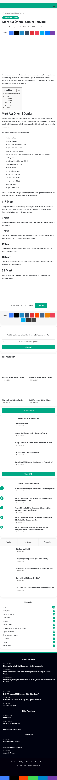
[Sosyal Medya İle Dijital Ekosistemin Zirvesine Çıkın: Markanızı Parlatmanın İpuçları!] (8, 511)
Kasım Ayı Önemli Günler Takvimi (40, 377)
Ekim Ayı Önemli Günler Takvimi (12, 400)
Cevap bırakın (28, 411)
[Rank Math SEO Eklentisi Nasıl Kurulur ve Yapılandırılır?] (8, 465)
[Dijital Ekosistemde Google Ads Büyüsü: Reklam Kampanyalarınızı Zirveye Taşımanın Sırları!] (8, 530)
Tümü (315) (28, 474)
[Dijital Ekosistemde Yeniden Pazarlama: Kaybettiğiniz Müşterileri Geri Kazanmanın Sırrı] (8, 521)
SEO (4, 607)
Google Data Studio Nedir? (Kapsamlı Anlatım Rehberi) (34, 443)
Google (5, 621)
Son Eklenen (28, 542)
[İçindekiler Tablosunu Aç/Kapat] (17, 90)
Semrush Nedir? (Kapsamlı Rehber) (27, 452)
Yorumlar (47, 542)
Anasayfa (5, 13)
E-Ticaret (6, 638)
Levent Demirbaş (10, 27)
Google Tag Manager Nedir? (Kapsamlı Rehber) (31, 433)
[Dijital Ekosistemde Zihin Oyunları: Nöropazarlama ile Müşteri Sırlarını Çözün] (8, 501)
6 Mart (10, 98)
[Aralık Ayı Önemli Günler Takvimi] (15, 368)
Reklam (5, 642)
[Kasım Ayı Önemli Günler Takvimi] (42, 368)
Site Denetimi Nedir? (22, 423)
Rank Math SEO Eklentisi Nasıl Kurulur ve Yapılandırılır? (34, 462)
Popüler (9, 542)
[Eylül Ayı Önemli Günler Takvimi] (42, 390)
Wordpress (6, 611)
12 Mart (10, 103)
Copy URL (41, 305)
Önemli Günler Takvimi (17, 13)
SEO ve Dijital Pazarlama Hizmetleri (14, 628)
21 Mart (7, 107)
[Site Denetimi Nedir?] (8, 426)
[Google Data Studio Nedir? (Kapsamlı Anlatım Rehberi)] (8, 446)
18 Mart (10, 105)
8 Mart (10, 100)
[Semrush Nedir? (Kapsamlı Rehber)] (8, 455)
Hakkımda (36, 765)
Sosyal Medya (7, 625)
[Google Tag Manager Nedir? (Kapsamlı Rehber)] (8, 436)
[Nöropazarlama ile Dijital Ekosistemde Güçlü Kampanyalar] (8, 492)
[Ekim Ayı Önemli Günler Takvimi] (15, 390)
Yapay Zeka (7, 645)
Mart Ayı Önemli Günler (12, 93)
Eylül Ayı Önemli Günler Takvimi (40, 400)
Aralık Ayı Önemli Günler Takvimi (13, 377)
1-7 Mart (7, 96)
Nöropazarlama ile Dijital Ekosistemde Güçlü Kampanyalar (35, 489)
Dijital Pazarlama (8, 614)
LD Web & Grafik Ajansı (24, 765)
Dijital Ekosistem (8, 631)
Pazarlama (6, 618)
